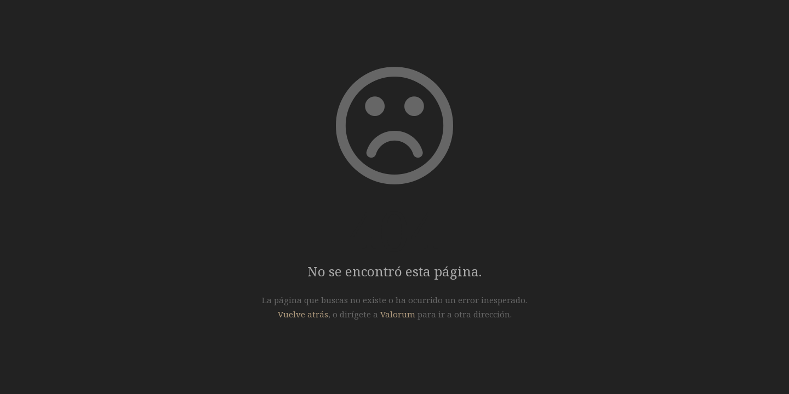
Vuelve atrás (303, 314)
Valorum (397, 314)
